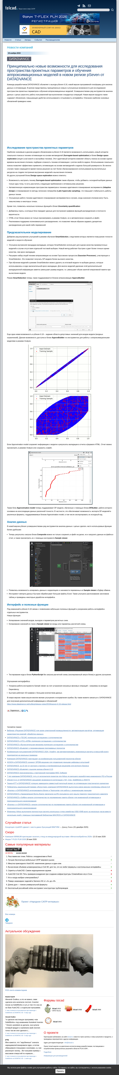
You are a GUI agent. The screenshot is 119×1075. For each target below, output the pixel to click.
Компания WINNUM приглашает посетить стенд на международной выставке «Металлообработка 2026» (48, 837)
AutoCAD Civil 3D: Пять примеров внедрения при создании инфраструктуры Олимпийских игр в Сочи (50, 874)
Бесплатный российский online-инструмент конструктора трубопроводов (38, 888)
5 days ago (27, 1012)
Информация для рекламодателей (55, 1056)
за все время (21, 853)
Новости (8, 40)
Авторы (28, 40)
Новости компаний (20, 47)
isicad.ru (70, 1037)
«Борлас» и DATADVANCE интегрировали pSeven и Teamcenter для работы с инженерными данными (49, 790)
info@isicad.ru (69, 1043)
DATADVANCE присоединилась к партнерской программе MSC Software (37, 773)
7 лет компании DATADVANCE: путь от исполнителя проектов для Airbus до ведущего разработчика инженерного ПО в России (59, 776)
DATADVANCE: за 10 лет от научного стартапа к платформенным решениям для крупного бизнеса (48, 766)
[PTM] (7, 1040)
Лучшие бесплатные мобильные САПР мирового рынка (31, 860)
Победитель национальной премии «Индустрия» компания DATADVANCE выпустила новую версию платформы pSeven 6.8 (58, 787)
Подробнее (47, 1052)
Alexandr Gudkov (10, 1017)
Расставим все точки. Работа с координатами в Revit (30, 856)
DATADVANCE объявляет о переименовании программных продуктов (36, 748)
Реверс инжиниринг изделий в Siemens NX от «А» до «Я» (32, 881)
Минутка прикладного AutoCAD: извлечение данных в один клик (34, 863)
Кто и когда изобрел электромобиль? (23, 878)
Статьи (18, 40)
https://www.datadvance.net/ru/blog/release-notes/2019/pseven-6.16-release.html (39, 704)
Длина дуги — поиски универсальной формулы (27, 885)
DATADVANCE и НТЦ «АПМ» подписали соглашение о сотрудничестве (36, 741)
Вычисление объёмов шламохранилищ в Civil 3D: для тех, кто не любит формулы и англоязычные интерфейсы (54, 867)
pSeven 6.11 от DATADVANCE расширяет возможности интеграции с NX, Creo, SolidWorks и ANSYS (48, 780)
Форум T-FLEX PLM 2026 (15, 839)
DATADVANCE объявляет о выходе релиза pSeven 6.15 (30, 769)
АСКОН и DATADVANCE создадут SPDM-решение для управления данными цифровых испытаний (48, 762)
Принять (60, 1071)
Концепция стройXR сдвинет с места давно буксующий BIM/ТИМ (32, 827)
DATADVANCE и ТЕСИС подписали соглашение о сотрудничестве (34, 738)
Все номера (10, 914)
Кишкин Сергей (10, 997)
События (38, 40)
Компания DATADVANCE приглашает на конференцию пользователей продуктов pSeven (44, 759)
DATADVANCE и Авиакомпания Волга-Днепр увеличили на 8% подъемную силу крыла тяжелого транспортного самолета (57, 794)
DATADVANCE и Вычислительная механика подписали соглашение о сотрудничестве (42, 745)
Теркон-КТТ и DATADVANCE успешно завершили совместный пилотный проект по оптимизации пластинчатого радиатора (58, 783)
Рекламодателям (53, 40)
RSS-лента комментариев (16, 990)
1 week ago (28, 1058)
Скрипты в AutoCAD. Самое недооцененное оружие (29, 870)
